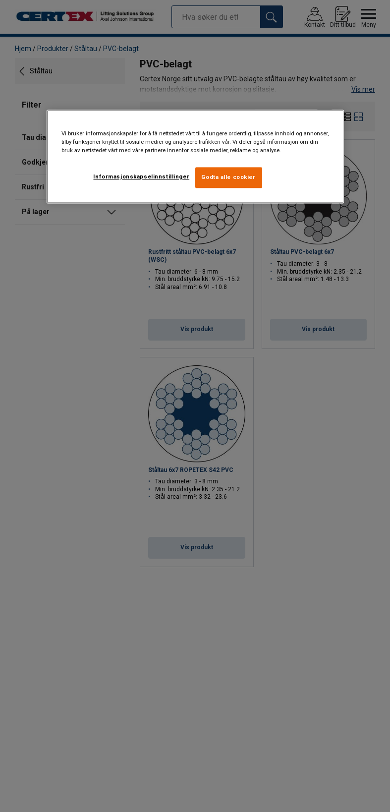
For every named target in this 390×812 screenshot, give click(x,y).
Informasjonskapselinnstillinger (141, 176)
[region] (195, 156)
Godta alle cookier (228, 177)
